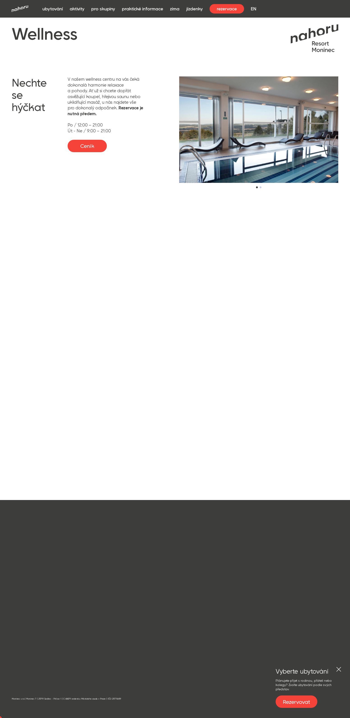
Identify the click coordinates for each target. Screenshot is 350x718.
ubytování (52, 9)
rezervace (227, 8)
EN (253, 8)
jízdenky (194, 8)
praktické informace (142, 9)
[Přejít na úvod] (20, 8)
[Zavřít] (338, 669)
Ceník (87, 145)
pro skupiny (103, 9)
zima (174, 8)
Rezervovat (296, 701)
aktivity (77, 9)
